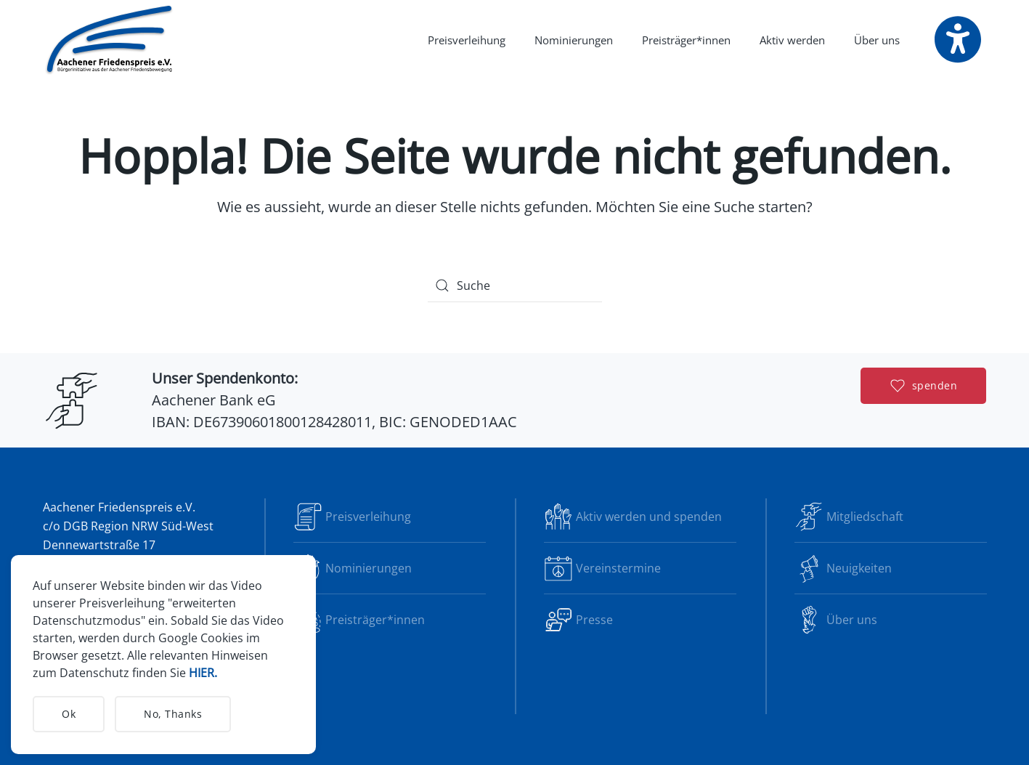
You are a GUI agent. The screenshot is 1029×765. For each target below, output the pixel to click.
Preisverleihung (466, 40)
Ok (69, 714)
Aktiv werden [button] (792, 40)
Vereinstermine (602, 568)
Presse (578, 619)
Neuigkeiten (843, 568)
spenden (924, 386)
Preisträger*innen (686, 40)
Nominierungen (573, 40)
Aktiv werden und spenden (633, 516)
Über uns (835, 619)
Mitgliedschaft (848, 516)
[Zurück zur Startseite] (110, 40)
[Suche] (515, 285)
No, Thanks (173, 714)
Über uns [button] (877, 40)
